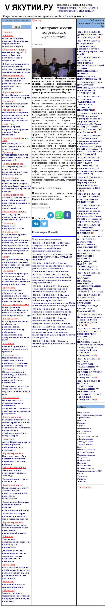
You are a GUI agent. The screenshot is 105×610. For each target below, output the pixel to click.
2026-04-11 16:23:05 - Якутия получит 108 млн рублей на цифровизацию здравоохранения (51, 320)
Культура (81, 447)
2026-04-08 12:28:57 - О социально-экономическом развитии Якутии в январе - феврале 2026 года (90, 47)
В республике (83, 417)
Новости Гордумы (85, 452)
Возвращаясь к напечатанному (84, 429)
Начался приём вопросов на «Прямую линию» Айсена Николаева (15, 129)
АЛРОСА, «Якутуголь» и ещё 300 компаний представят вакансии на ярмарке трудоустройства (16, 201)
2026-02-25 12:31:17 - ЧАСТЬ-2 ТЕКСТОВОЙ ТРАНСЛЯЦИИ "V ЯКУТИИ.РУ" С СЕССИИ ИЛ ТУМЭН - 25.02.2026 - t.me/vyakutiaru (90, 368)
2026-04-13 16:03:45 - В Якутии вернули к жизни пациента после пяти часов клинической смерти (51, 312)
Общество (82, 457)
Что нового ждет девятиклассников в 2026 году (14, 471)
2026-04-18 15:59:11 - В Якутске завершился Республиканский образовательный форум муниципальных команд (51, 247)
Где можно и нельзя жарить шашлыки (13, 584)
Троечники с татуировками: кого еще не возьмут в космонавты (16, 541)
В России (81, 420)
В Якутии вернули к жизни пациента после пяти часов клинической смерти (15, 527)
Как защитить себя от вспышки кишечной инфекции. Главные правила (15, 458)
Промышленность (85, 468)
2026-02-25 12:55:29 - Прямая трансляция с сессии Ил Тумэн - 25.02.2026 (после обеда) (90, 319)
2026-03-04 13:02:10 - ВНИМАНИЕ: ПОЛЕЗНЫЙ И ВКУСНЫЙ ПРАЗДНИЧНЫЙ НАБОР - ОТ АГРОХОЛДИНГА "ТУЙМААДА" (89, 260)
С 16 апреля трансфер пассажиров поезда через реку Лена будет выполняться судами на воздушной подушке (16, 278)
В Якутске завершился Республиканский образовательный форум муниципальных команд (16, 68)
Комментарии (40, 232)
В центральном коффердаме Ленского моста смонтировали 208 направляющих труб (16, 309)
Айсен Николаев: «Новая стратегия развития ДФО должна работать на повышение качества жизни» (16, 294)
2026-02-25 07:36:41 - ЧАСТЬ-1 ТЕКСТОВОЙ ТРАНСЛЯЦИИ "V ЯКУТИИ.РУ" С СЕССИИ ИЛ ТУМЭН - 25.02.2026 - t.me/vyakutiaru (90, 390)
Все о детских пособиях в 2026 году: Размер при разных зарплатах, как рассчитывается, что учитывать (16, 571)
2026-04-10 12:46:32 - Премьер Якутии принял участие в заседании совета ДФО (53, 343)
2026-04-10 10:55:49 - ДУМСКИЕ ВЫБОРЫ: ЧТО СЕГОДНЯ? (90, 34)
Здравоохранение (85, 444)
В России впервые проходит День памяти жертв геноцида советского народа (15, 40)
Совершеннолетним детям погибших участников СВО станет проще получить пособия (16, 82)
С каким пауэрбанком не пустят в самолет (15, 104)
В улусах (81, 425)
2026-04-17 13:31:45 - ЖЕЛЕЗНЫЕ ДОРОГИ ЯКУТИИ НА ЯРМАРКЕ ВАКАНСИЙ (52, 257)
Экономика (82, 481)
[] (98, 37)
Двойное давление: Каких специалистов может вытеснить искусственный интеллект (14, 556)
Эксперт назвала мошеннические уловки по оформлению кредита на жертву (16, 595)
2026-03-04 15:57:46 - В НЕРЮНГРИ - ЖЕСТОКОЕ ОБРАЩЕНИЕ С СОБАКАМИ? (89, 241)
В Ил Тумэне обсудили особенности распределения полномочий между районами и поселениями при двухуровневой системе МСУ (15, 329)
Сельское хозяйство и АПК (89, 471)
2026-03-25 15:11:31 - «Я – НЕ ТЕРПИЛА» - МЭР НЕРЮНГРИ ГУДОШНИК (90, 198)
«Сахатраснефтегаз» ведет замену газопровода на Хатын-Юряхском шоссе (15, 169)
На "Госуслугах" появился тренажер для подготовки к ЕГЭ (16, 215)
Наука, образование (86, 449)
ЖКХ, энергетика (85, 439)
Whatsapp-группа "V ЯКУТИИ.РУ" (77, 7)
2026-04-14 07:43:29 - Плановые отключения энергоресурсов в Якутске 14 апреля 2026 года (51, 289)
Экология (81, 479)
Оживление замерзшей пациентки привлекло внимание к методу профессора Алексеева (15, 115)
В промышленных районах (89, 415)
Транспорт (82, 476)
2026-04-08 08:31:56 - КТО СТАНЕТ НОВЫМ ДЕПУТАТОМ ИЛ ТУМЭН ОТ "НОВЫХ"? (90, 87)
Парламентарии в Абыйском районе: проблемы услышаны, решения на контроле (15, 360)
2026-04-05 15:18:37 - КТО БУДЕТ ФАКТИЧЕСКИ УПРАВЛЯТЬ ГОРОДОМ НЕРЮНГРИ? (89, 103)
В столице (82, 423)
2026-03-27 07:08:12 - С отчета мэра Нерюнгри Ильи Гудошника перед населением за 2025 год (89, 184)
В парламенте (83, 412)
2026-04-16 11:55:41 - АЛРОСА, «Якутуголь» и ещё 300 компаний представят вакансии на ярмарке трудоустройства (52, 278)
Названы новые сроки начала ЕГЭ (15, 480)
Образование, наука (86, 455)
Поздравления (83, 460)
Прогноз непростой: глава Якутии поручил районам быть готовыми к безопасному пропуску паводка (16, 185)
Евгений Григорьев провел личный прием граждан (15, 347)
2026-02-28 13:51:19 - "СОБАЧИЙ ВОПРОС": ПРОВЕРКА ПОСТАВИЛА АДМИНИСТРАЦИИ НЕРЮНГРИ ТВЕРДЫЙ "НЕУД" (89, 282)
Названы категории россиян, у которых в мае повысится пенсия (15, 516)
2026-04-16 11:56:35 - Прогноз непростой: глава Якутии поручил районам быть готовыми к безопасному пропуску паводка (52, 267)
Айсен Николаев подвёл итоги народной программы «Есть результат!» (16, 444)
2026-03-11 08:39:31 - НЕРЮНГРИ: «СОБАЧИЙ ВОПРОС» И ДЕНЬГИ (90, 229)
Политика (81, 463)
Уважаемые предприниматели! (13, 226)
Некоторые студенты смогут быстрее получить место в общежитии (14, 55)
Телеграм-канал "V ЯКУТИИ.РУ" (76, 10)
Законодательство (85, 441)
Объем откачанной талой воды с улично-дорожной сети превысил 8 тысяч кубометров (15, 376)
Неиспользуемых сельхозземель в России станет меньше (16, 143)
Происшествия (84, 465)
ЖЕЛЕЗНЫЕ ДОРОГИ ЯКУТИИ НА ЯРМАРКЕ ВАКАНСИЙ (16, 156)
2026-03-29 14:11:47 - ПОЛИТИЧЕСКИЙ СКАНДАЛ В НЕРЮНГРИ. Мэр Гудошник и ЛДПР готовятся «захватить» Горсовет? (90, 165)
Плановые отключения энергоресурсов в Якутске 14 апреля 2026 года (16, 390)
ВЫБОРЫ (81, 433)
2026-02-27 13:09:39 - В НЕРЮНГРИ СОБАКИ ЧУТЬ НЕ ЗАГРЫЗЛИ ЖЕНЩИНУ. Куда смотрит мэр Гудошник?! (89, 303)
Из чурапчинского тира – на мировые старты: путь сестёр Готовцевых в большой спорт (16, 262)
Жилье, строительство (87, 436)
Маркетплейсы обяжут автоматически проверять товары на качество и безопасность (15, 492)
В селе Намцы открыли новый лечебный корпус (16, 95)
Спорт (80, 473)
